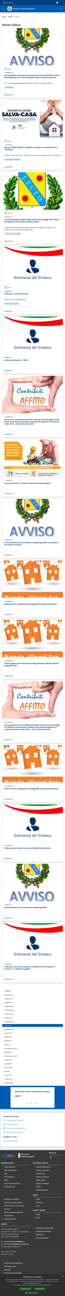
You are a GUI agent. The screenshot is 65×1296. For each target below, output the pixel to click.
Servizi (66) (7, 1064)
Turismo (38, 1186)
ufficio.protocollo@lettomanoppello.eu (16, 1244)
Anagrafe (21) (8, 1002)
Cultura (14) (8, 1018)
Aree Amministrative (10, 1170)
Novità (10, 16)
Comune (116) (8, 1014)
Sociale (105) (8, 1067)
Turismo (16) (8, 1079)
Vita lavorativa (40, 1173)
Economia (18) (8, 1022)
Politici (6, 1180)
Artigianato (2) (8, 1006)
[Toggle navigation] (4, 8)
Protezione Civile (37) (10, 1056)
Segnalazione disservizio (43, 1231)
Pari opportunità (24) (10, 1048)
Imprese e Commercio (42, 1177)
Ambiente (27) (8, 999)
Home (4, 16)
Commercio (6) (8, 1010)
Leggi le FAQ (40, 1234)
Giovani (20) (8, 1033)
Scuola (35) (7, 1060)
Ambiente (7, 1209)
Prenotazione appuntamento (45, 1228)
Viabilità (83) (8, 1083)
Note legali (7, 1269)
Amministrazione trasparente (13, 1263)
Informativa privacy (10, 1266)
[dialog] (32, 1285)
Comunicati (39, 1202)
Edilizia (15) (7, 1025)
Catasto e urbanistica (42, 1183)
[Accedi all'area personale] (57, 2)
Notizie (8, 213)
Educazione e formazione (11, 1199)
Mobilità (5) (7, 1041)
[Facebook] (51, 1158)
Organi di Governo (9, 1167)
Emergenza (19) (9, 1029)
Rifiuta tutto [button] (39, 1289)
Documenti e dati (9, 1186)
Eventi (38, 1217)
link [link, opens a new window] (50, 1285)
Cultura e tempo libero (43, 1170)
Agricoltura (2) (8, 995)
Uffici (5, 1173)
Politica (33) (8, 1052)
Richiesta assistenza (42, 1238)
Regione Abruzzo (8, 2)
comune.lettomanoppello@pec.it (14, 1241)
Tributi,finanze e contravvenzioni (14, 1205)
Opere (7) (7, 1045)
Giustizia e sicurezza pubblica (13, 1202)
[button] (32, 1293)
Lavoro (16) (7, 1037)
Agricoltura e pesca (10, 1219)
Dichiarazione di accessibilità (13, 1273)
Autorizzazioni (8, 1215)
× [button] (63, 1276)
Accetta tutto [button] (25, 1289)
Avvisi (7, 69)
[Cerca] (61, 9)
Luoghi (38, 1214)
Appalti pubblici (40, 1180)
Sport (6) (7, 1071)
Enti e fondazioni (9, 1177)
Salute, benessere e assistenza (13, 1212)
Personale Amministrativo (12, 1183)
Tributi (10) (7, 1075)
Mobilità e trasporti (42, 1190)
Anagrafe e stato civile (43, 1167)
